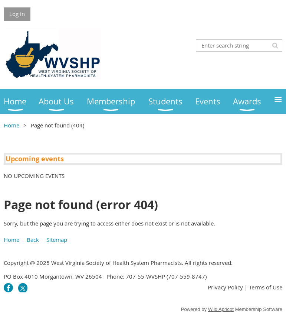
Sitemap (56, 239)
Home (11, 125)
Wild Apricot (221, 309)
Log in (17, 13)
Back (33, 239)
